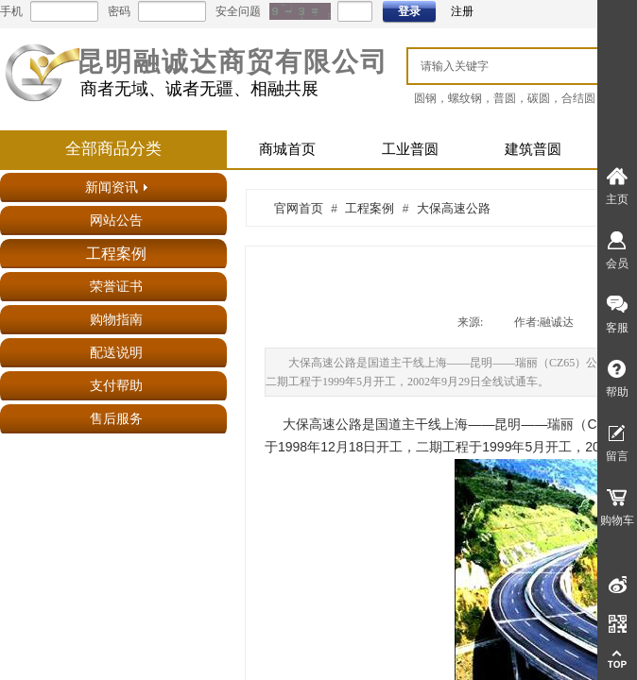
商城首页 (287, 149)
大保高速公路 (454, 208)
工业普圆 (410, 149)
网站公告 (116, 220)
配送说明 (116, 353)
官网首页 (298, 208)
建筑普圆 (533, 149)
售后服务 (116, 419)
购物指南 (116, 320)
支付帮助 (116, 386)
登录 (409, 11)
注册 (462, 11)
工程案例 (116, 254)
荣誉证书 (116, 287)
